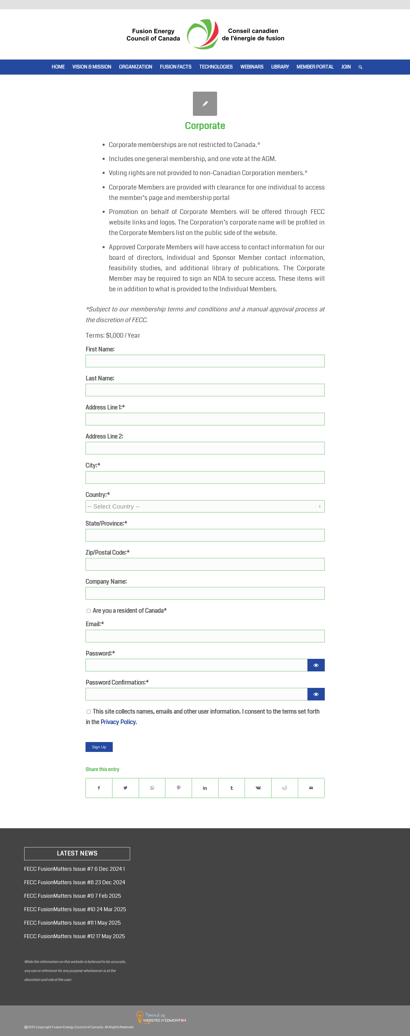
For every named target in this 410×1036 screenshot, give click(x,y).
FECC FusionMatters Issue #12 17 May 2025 (74, 936)
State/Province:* (106, 524)
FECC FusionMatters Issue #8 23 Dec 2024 (74, 882)
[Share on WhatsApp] (152, 788)
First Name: (100, 349)
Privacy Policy (117, 722)
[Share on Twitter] (125, 788)
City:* (93, 466)
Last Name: (100, 378)
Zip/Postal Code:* (107, 553)
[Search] (358, 67)
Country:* (98, 495)
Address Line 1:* (105, 408)
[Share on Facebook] (99, 788)
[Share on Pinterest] (178, 788)
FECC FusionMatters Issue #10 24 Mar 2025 (75, 909)
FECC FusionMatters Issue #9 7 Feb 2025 (72, 896)
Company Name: (106, 582)
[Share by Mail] (311, 788)
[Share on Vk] (258, 788)
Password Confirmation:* (117, 683)
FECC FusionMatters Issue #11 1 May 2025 (72, 923)
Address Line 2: (104, 437)
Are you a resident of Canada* (127, 611)
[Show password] (315, 665)
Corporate (205, 126)
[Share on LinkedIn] (205, 788)
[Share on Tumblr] (232, 788)
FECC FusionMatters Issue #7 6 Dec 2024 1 (74, 869)
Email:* (95, 624)
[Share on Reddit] (285, 788)
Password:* (100, 654)
